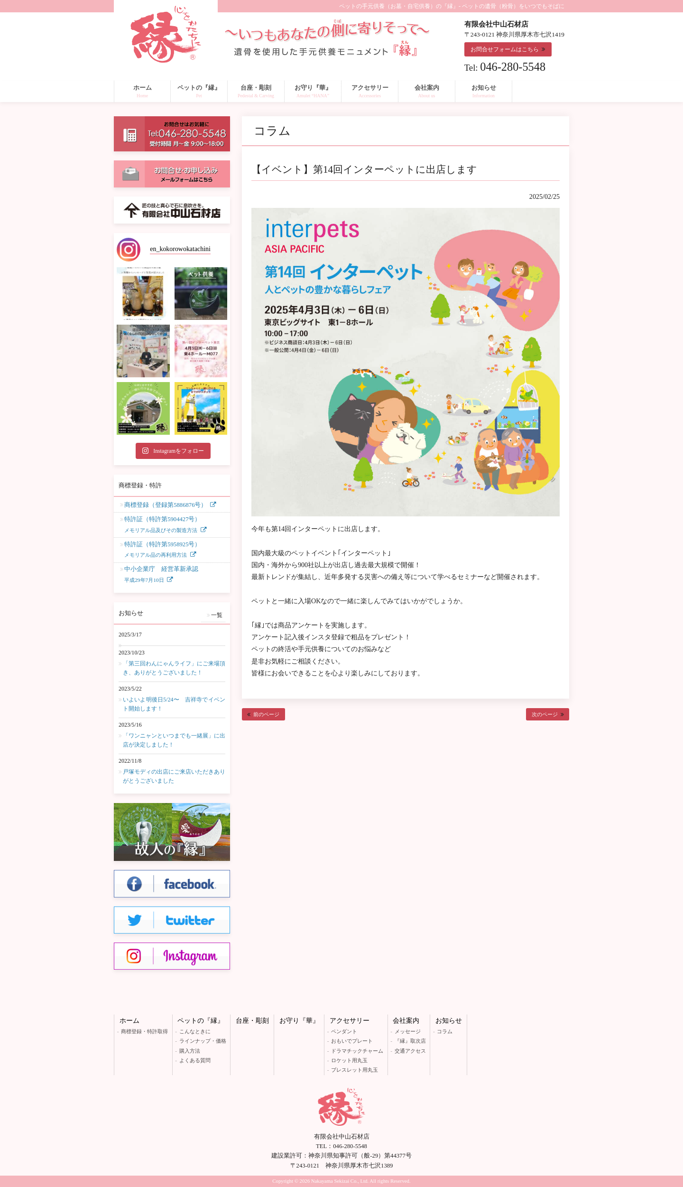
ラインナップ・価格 (202, 1041)
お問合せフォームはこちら (505, 49)
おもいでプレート (352, 1041)
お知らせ (448, 1020)
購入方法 (189, 1051)
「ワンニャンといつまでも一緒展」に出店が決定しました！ (174, 740)
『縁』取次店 (410, 1041)
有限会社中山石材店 (341, 1136)
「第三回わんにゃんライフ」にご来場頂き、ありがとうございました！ (174, 668)
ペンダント (344, 1031)
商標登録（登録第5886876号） (165, 505)
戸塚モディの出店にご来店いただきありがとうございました (174, 776)
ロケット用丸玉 (349, 1060)
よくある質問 (195, 1060)
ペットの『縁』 (200, 1020)
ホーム (129, 1020)
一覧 (216, 615)
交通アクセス (410, 1051)
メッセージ (408, 1031)
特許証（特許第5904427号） (162, 525)
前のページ (266, 714)
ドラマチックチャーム (357, 1051)
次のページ (545, 714)
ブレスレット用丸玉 (354, 1070)
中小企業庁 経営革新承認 (161, 575)
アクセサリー (349, 1020)
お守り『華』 (299, 1020)
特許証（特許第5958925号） (162, 550)
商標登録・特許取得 (144, 1031)
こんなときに (195, 1031)
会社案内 (406, 1020)
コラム (444, 1031)
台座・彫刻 (252, 1020)
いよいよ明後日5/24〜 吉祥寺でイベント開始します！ (174, 704)
